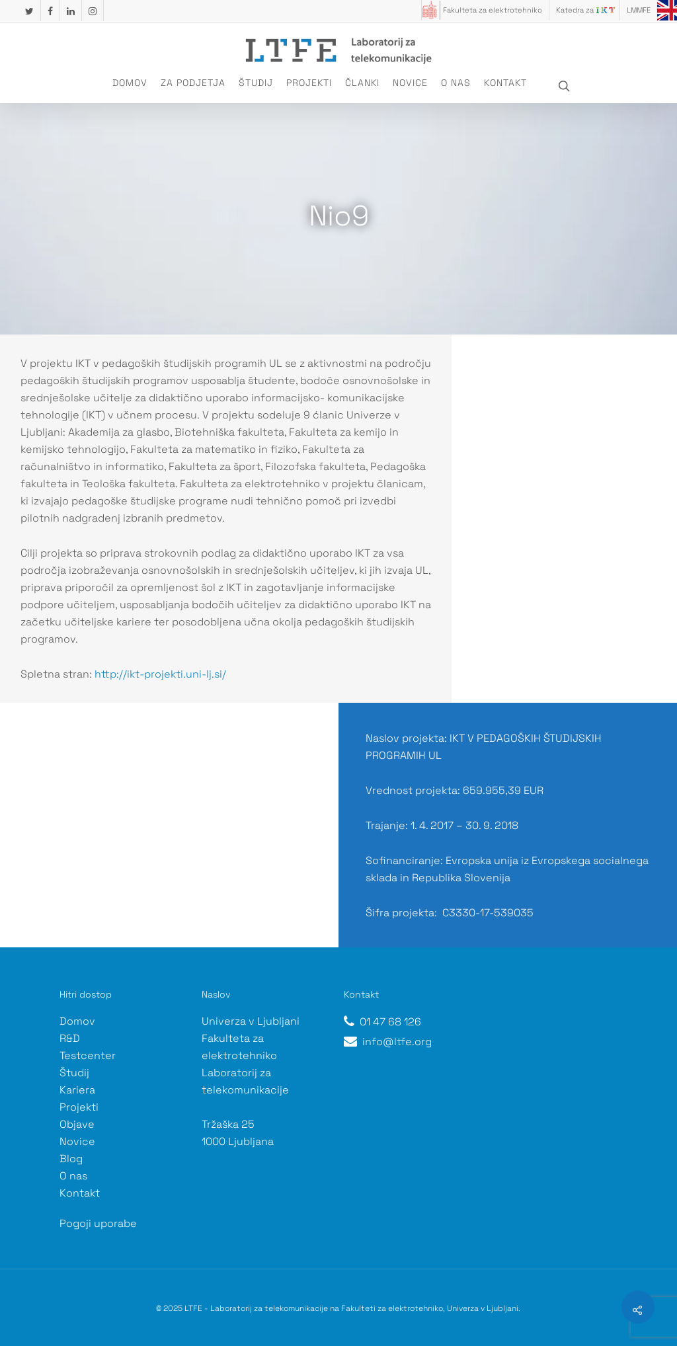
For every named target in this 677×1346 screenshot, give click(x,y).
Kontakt (505, 83)
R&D (70, 1038)
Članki (362, 83)
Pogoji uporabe (98, 1223)
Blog (71, 1159)
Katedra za (575, 10)
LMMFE (639, 10)
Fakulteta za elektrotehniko (492, 10)
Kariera (77, 1090)
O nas (456, 83)
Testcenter (88, 1055)
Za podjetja (193, 83)
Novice (410, 83)
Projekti (309, 83)
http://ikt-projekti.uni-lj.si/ (160, 674)
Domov (129, 83)
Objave (77, 1124)
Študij (256, 83)
